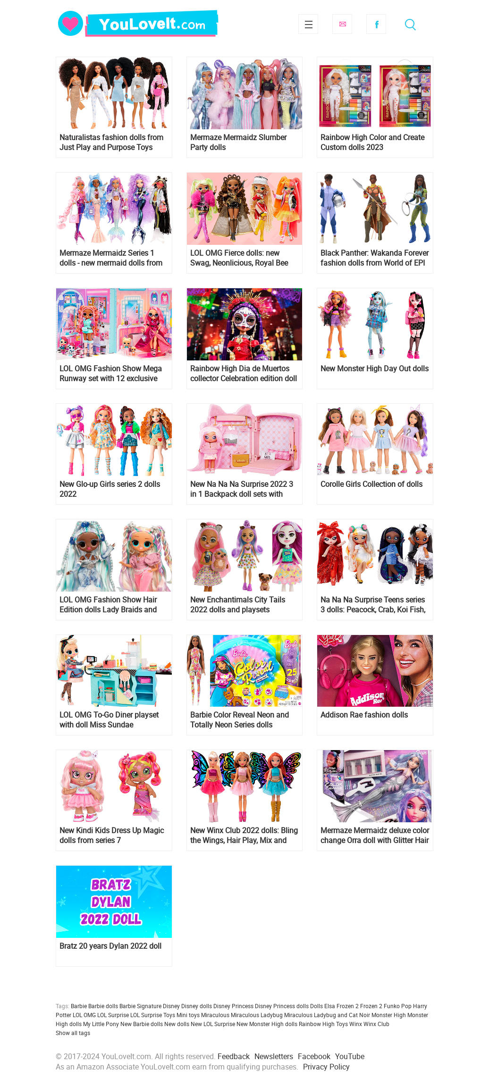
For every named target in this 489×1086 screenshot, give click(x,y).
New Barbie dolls (141, 1024)
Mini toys (188, 1015)
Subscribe (342, 24)
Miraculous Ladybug (257, 1015)
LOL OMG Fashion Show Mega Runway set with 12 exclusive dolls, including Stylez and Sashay (110, 374)
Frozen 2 (371, 1006)
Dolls (316, 1006)
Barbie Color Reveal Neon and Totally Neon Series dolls (239, 720)
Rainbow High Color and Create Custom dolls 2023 (372, 142)
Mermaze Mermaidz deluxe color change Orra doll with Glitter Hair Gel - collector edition (374, 835)
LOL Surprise (113, 1015)
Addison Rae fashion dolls (364, 715)
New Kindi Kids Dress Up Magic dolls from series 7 (111, 835)
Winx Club (376, 1024)
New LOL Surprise (213, 1024)
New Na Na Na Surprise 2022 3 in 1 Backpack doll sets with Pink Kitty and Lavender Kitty (241, 489)
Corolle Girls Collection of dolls (371, 484)
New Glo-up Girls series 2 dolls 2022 (109, 489)
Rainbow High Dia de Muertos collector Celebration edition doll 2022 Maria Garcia (243, 374)
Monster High (388, 1015)
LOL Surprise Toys (152, 1015)
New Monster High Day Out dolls (374, 369)
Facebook (376, 24)
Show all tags (73, 1032)
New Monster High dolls (266, 1024)
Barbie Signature (140, 1006)
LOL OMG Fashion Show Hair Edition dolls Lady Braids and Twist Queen (108, 605)
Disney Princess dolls (282, 1006)
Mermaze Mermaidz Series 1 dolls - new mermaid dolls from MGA (110, 258)
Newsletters (273, 1056)
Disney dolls (196, 1006)
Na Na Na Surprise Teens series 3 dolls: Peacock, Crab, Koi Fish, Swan (372, 605)
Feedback (234, 1056)
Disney (171, 1006)
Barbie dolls (103, 1006)
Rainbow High (317, 1024)
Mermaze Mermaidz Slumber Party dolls (238, 142)
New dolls (176, 1024)
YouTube (349, 1056)
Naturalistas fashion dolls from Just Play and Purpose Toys (111, 142)
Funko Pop (398, 1006)
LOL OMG (84, 1015)
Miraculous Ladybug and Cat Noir (327, 1015)
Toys (342, 1024)
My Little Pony (101, 1024)
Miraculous (215, 1015)
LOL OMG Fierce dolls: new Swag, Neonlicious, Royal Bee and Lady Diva (239, 258)
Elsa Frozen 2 (341, 1006)
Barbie (79, 1006)
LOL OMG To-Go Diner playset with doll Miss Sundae (109, 720)
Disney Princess (233, 1006)
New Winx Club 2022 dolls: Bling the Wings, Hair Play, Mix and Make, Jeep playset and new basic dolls (244, 835)
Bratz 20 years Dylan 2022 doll (110, 946)
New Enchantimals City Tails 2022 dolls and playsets (237, 605)
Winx (355, 1024)
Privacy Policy (326, 1066)
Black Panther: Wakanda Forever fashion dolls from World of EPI (374, 258)
